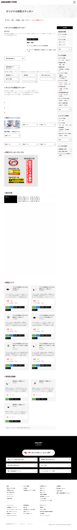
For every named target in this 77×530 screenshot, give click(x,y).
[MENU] (74, 2)
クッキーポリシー (22, 523)
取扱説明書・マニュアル (44, 496)
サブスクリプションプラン (12, 515)
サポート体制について (27, 513)
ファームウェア (10, 494)
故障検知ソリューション (11, 513)
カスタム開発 (26, 486)
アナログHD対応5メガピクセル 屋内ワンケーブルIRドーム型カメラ (20, 345)
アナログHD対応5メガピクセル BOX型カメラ (20, 288)
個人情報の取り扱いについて (11, 523)
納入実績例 (42, 513)
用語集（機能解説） (44, 494)
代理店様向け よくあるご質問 (29, 509)
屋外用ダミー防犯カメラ (19, 381)
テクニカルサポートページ (46, 500)
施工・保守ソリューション (12, 511)
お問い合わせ (59, 490)
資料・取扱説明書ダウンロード (63, 493)
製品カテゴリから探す (11, 488)
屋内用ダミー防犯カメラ (45, 381)
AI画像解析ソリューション (12, 507)
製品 (8, 486)
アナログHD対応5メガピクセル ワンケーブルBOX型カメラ (46, 316)
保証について (42, 488)
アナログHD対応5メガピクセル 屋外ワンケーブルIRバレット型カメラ (46, 345)
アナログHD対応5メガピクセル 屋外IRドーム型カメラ (20, 316)
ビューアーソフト (10, 496)
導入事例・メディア (61, 488)
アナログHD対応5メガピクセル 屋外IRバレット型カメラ (46, 288)
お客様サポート (43, 486)
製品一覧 (25, 507)
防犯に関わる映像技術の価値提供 (46, 511)
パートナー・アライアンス (45, 515)
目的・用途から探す (10, 492)
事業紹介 (41, 507)
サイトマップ (29, 523)
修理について (42, 490)
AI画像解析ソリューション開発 (29, 490)
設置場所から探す (10, 490)
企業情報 (58, 486)
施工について (42, 492)
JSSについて (43, 505)
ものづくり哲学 (43, 509)
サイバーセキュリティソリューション (14, 509)
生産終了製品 (9, 498)
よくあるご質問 (43, 498)
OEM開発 (25, 488)
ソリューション (10, 505)
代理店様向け (26, 505)
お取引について (26, 511)
